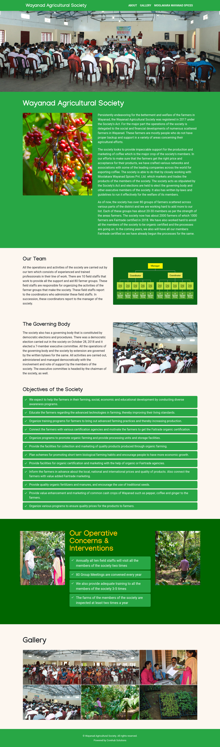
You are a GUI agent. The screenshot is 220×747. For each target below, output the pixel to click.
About (132, 5)
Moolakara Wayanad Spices (173, 5)
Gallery (145, 5)
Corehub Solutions (116, 740)
